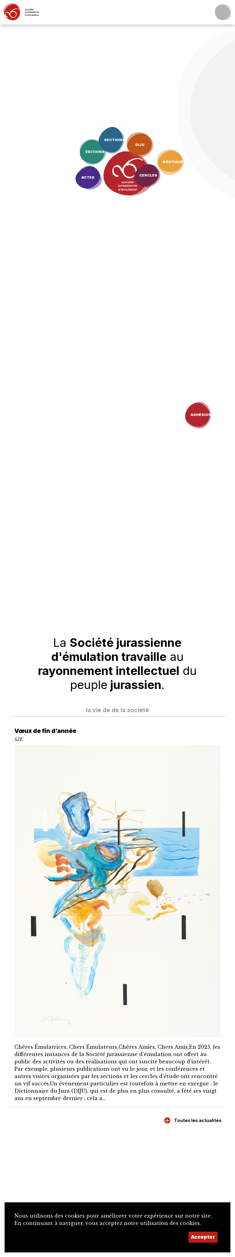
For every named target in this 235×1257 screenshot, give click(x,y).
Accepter (203, 1237)
